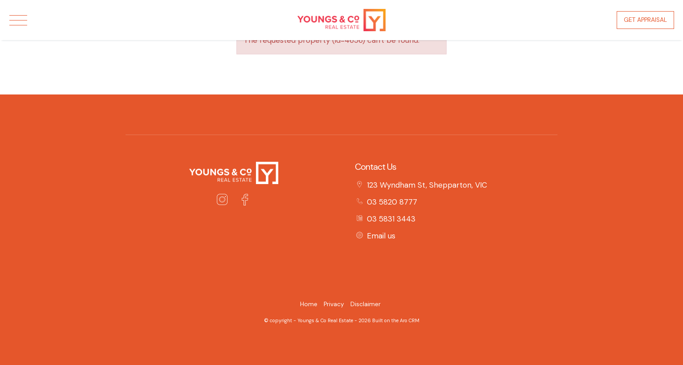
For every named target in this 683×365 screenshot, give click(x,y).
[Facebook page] (245, 201)
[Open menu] (18, 20)
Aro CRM (409, 320)
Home (308, 304)
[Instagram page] (224, 201)
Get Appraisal (645, 20)
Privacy (334, 304)
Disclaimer (365, 304)
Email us (381, 236)
